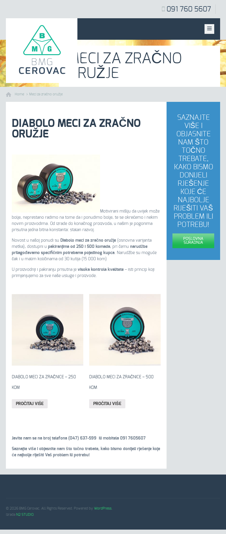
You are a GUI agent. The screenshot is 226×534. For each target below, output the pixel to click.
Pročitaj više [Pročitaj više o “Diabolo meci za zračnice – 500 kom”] (107, 404)
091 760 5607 (189, 9)
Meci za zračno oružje (46, 94)
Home (19, 94)
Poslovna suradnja (193, 241)
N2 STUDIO (24, 514)
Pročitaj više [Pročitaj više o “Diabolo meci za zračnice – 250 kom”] (30, 404)
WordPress (103, 508)
